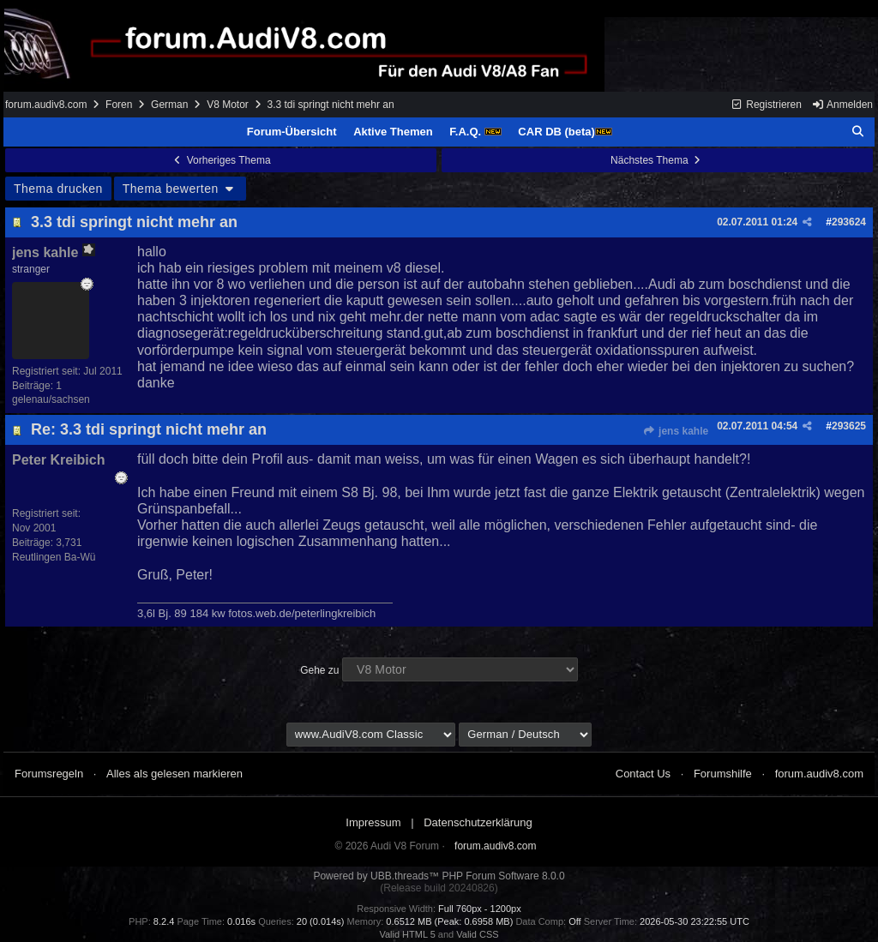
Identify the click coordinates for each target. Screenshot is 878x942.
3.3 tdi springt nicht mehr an (134, 222)
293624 (849, 222)
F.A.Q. (475, 131)
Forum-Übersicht (292, 131)
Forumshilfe (723, 773)
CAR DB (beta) (565, 131)
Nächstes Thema (657, 160)
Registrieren (766, 105)
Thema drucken (58, 188)
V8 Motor (228, 105)
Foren (118, 105)
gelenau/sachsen (51, 399)
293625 (849, 426)
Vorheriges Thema (220, 160)
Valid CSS (477, 934)
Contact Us (643, 773)
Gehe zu (319, 670)
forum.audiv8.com (46, 105)
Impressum (373, 822)
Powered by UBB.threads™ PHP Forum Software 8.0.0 (438, 876)
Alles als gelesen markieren (174, 773)
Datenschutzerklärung (478, 822)
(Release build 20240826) (438, 888)
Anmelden (842, 105)
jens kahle (675, 431)
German (169, 105)
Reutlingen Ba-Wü (53, 557)
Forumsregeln (49, 773)
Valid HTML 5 (407, 934)
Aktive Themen (392, 131)
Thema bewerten (180, 188)
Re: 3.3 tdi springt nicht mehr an (149, 429)
